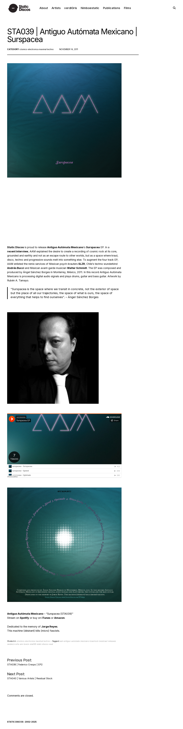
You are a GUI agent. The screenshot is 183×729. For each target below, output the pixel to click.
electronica (33, 49)
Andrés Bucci (15, 267)
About (43, 8)
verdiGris (70, 8)
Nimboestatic (90, 8)
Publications (111, 8)
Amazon (59, 617)
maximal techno (46, 49)
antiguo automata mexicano (76, 641)
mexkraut (103, 641)
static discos (42, 644)
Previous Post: (24, 661)
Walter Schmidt (77, 267)
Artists (56, 8)
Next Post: (29, 675)
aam (61, 641)
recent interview (17, 251)
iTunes (46, 617)
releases (112, 641)
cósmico (23, 49)
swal (51, 644)
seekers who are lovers (18, 644)
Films (127, 8)
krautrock (93, 641)
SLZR (81, 263)
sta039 (33, 644)
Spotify (24, 617)
